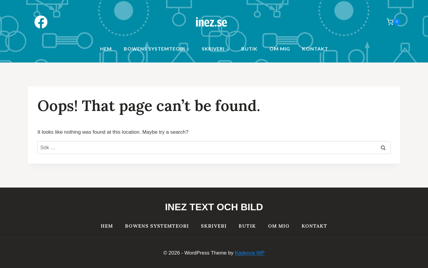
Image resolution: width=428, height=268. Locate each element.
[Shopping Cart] (390, 22)
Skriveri (214, 226)
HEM (106, 48)
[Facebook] (41, 22)
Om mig (279, 48)
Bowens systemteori (157, 226)
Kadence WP (250, 253)
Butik (249, 48)
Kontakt (315, 48)
